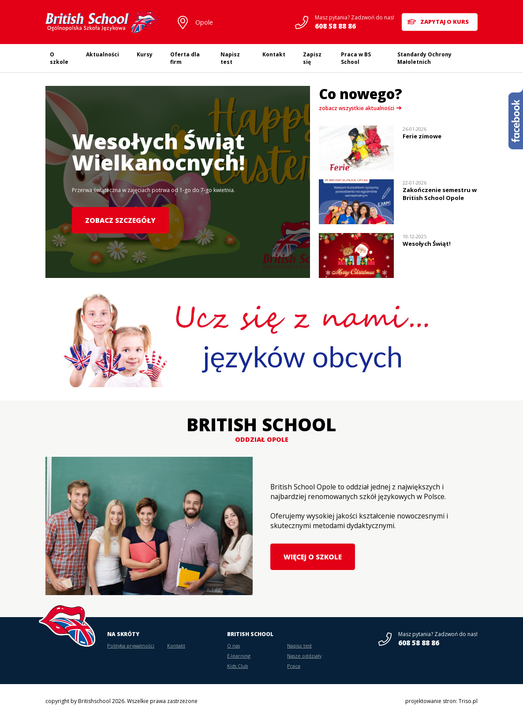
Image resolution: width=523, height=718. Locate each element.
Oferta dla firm (185, 58)
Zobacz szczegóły (118, 220)
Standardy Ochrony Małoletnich (424, 58)
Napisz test (230, 58)
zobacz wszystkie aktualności (356, 108)
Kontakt (273, 54)
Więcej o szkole (312, 556)
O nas (233, 645)
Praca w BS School (356, 58)
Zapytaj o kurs (445, 22)
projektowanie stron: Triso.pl (441, 701)
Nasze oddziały (304, 655)
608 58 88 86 (332, 26)
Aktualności (102, 54)
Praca (293, 665)
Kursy (145, 54)
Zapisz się (312, 58)
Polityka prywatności (130, 645)
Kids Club (237, 665)
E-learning (238, 655)
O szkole (59, 58)
